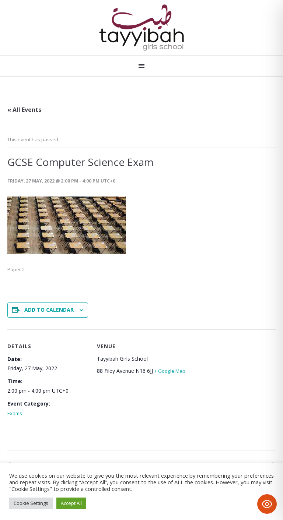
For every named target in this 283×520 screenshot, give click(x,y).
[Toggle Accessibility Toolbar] (266, 504)
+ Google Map (169, 371)
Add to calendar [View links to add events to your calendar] (49, 309)
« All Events (24, 110)
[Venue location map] (225, 391)
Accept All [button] (71, 503)
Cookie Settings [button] (31, 503)
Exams (14, 413)
